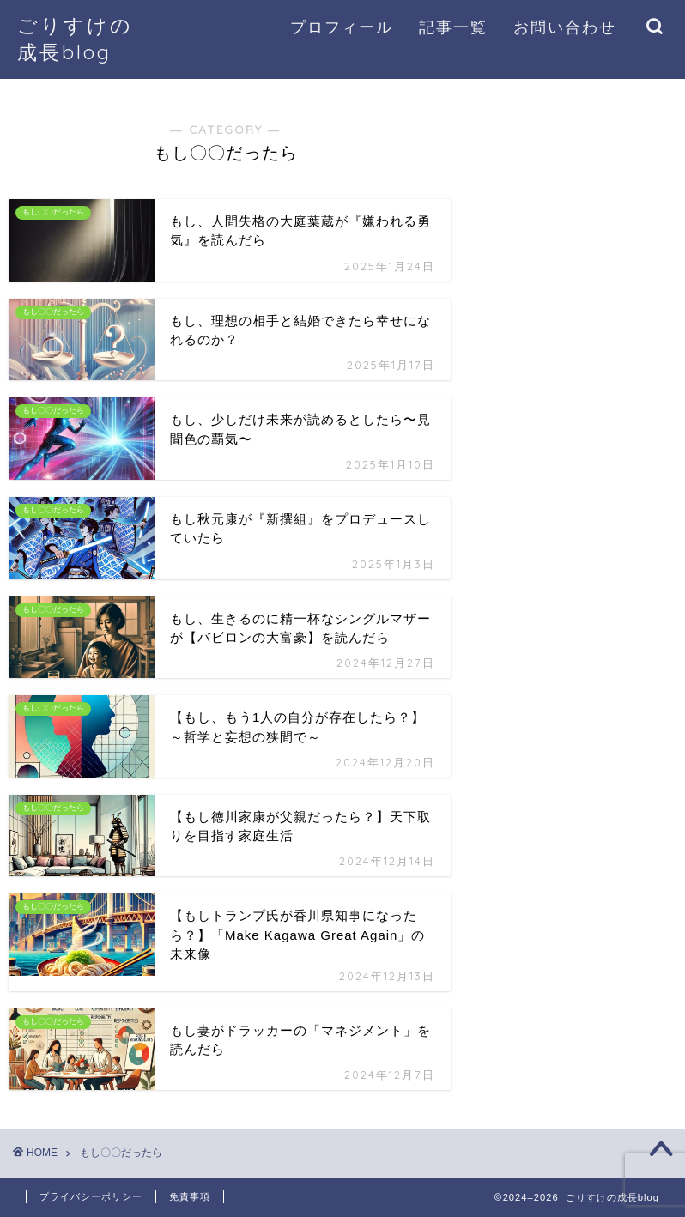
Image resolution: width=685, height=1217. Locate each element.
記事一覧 (453, 27)
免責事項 (189, 1196)
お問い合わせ (564, 27)
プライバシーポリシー (90, 1196)
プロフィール (341, 27)
